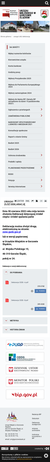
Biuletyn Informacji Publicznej (10, 14)
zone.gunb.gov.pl (12, 231)
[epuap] (25, 344)
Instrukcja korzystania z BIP (37, 436)
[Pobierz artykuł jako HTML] (41, 200)
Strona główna (6, 37)
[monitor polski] (25, 382)
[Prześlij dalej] (32, 200)
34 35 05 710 (13, 434)
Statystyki (35, 418)
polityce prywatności (24, 459)
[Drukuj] (45, 200)
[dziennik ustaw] (25, 369)
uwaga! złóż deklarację (21, 37)
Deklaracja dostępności (36, 423)
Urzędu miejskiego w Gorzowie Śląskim (28, 14)
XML (27, 201)
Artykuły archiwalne (36, 429)
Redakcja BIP (36, 414)
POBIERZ (40, 291)
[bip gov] (25, 394)
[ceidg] (25, 357)
